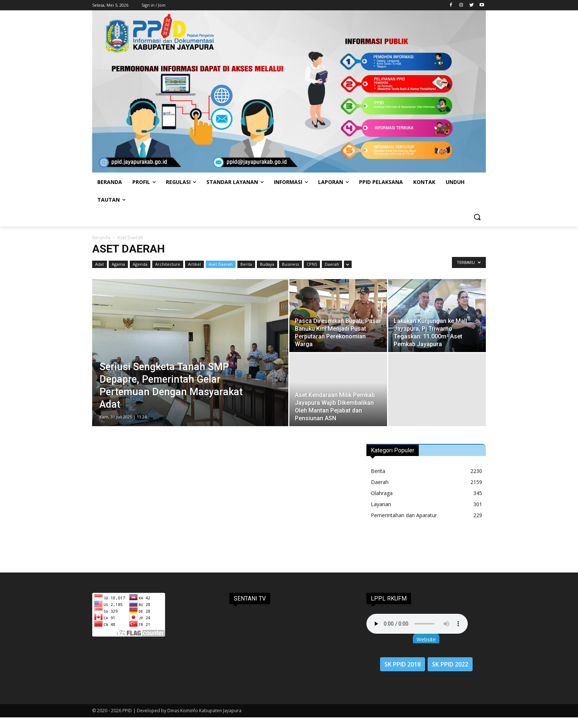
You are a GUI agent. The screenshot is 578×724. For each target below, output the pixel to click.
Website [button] (426, 639)
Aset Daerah (221, 264)
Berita (246, 264)
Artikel (194, 264)
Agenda (140, 264)
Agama (118, 264)
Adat (99, 264)
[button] (477, 217)
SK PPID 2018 (402, 664)
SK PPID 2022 (450, 664)
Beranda (101, 237)
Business (290, 264)
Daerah (332, 264)
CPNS (312, 264)
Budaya (267, 264)
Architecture (167, 264)
